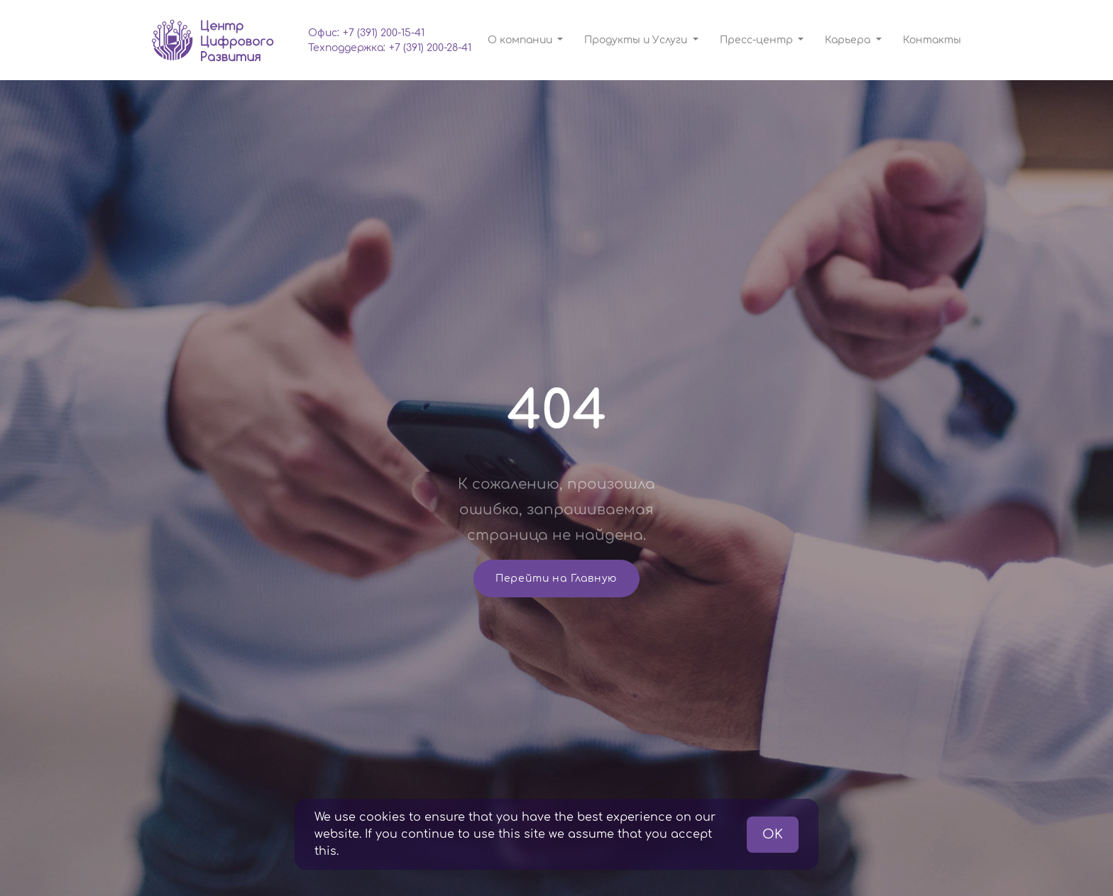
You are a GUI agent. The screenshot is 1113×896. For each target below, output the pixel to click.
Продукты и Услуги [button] (637, 40)
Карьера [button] (849, 40)
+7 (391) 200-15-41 (383, 33)
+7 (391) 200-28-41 (430, 48)
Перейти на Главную (556, 578)
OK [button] (772, 834)
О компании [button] (521, 40)
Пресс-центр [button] (758, 40)
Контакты (932, 40)
